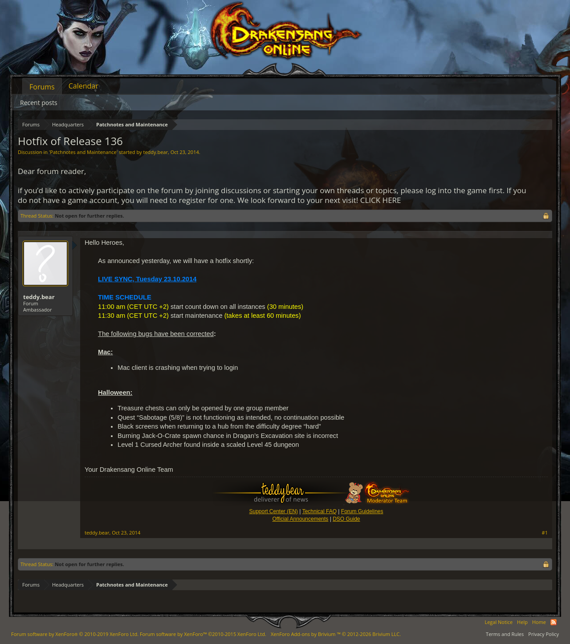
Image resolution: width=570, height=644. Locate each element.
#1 (545, 533)
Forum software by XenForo (74, 634)
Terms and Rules (505, 634)
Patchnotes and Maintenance (83, 152)
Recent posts (38, 102)
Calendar (83, 86)
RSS (553, 622)
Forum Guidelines (362, 511)
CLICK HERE (380, 200)
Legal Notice (498, 622)
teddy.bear (155, 152)
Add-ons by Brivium (336, 634)
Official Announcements (300, 519)
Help (522, 622)
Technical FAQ (319, 511)
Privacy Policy (543, 634)
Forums (42, 87)
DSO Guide (346, 519)
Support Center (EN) (273, 511)
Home (539, 622)
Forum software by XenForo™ (203, 634)
